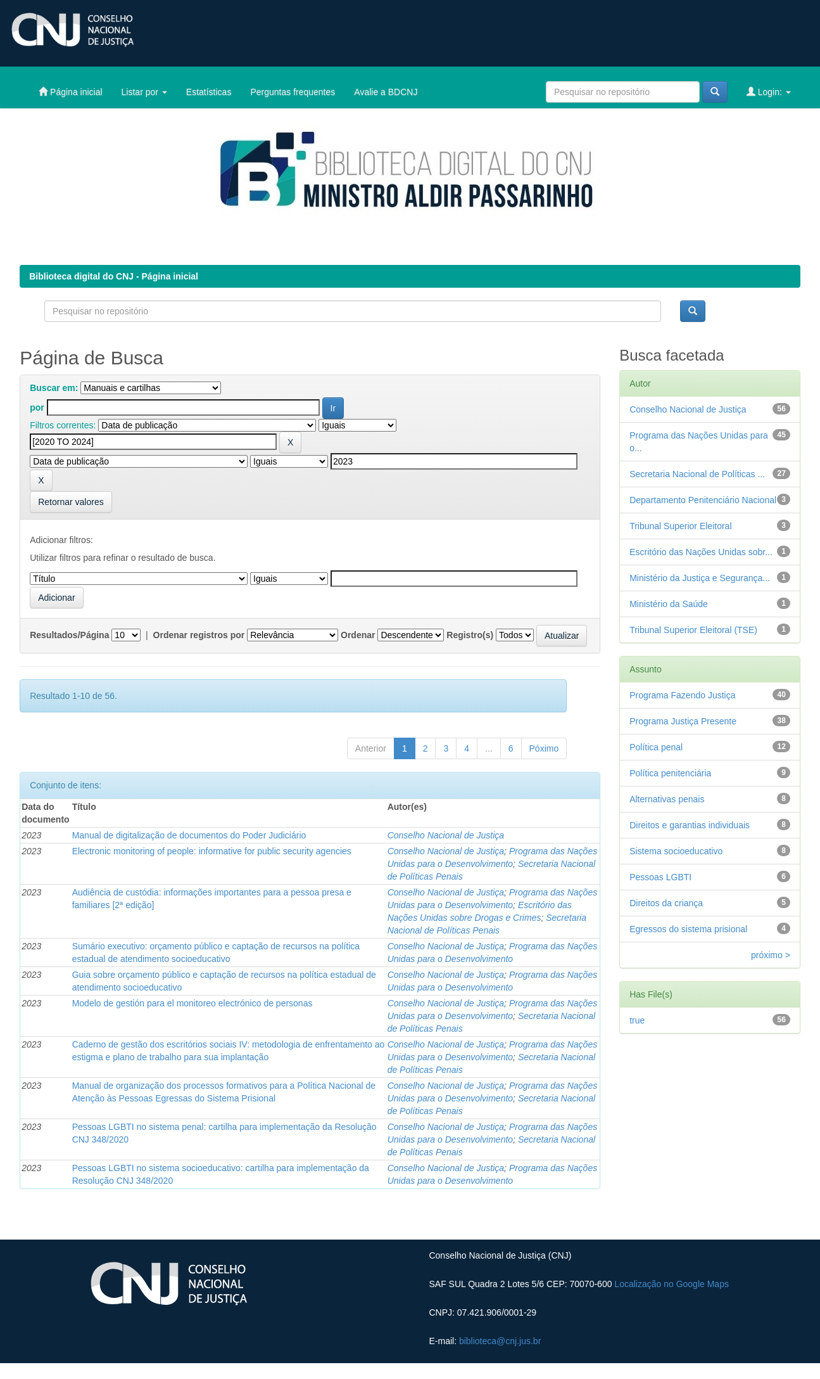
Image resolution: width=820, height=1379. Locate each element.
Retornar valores (71, 502)
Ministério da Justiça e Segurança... (699, 578)
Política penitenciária (670, 773)
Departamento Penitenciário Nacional (702, 500)
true (637, 1020)
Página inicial (70, 91)
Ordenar (358, 635)
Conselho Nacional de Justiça (446, 835)
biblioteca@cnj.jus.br (500, 1341)
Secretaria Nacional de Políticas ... (697, 474)
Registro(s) (469, 635)
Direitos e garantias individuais (689, 825)
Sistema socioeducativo (675, 851)
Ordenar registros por (199, 635)
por (37, 407)
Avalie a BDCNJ (385, 92)
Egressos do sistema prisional (688, 929)
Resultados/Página (69, 635)
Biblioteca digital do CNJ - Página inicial (113, 276)
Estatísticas (209, 92)
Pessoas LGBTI (660, 877)
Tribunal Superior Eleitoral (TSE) (693, 630)
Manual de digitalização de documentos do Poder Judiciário (189, 835)
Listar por (144, 92)
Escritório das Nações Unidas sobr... (701, 552)
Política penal (656, 747)
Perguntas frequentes (292, 92)
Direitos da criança (666, 903)
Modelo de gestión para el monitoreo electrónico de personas (192, 1003)
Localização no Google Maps (671, 1284)
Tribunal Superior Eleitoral (680, 526)
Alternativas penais (666, 799)
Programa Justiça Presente (682, 721)
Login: (769, 91)
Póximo (544, 748)
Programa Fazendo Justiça (682, 695)
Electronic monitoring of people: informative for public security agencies (211, 851)
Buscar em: (54, 388)
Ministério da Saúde (668, 604)
